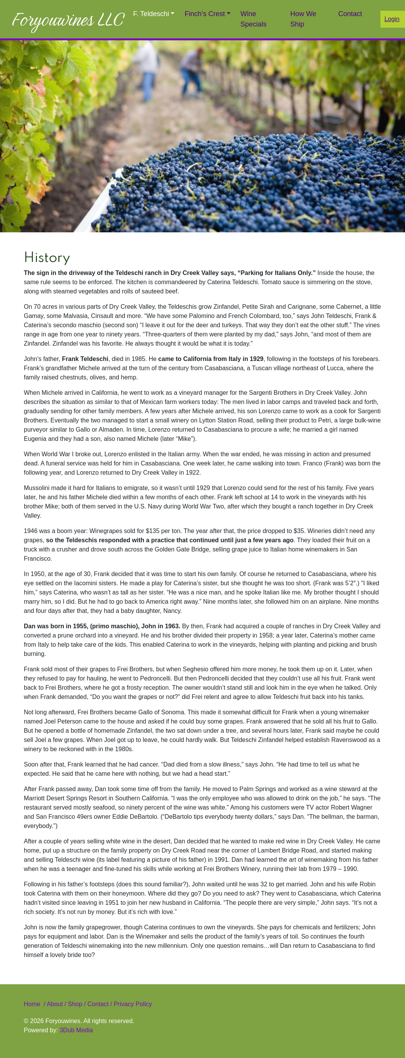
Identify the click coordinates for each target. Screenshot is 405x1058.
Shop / (77, 1004)
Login (391, 19)
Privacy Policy (132, 1004)
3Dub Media (76, 1030)
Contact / (99, 1004)
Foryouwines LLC (68, 19)
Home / (35, 1004)
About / (57, 1004)
